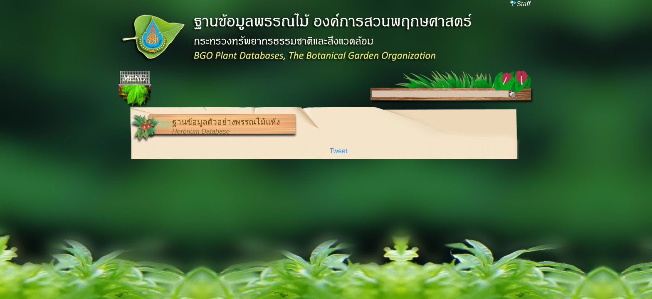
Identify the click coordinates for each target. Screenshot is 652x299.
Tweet (339, 150)
